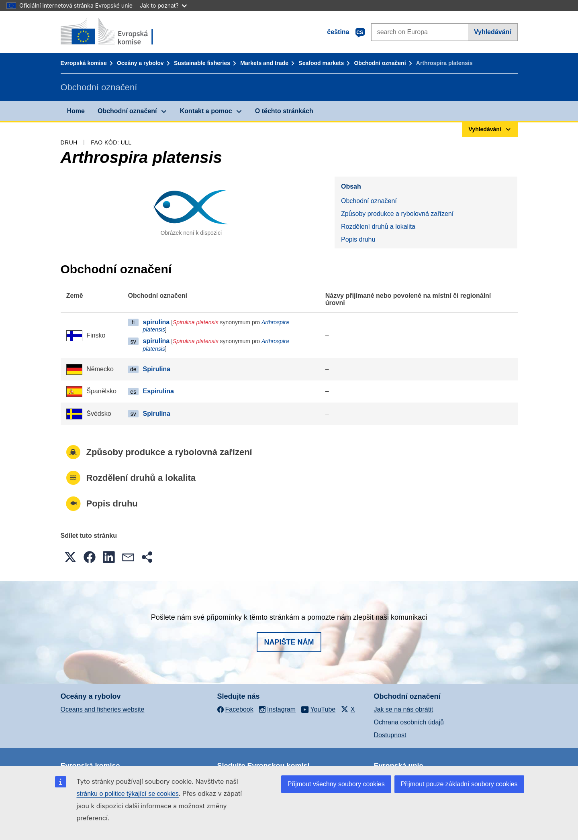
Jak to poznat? (163, 5)
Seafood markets (321, 63)
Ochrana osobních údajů (409, 722)
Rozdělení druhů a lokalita (378, 226)
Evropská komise (84, 63)
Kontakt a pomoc (206, 111)
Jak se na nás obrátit (403, 709)
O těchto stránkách (284, 111)
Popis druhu (358, 239)
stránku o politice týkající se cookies (128, 793)
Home (76, 111)
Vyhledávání (492, 31)
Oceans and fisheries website (103, 709)
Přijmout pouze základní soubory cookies (459, 784)
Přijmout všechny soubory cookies (336, 784)
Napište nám (289, 642)
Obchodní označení (380, 63)
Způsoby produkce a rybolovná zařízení (397, 213)
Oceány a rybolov (140, 63)
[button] (70, 557)
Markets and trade (264, 63)
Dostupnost (390, 735)
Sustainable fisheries (202, 63)
